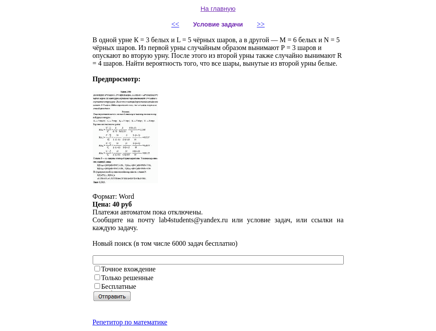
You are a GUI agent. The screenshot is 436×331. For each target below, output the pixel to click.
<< (175, 24)
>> (261, 24)
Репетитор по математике (130, 322)
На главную (218, 8)
